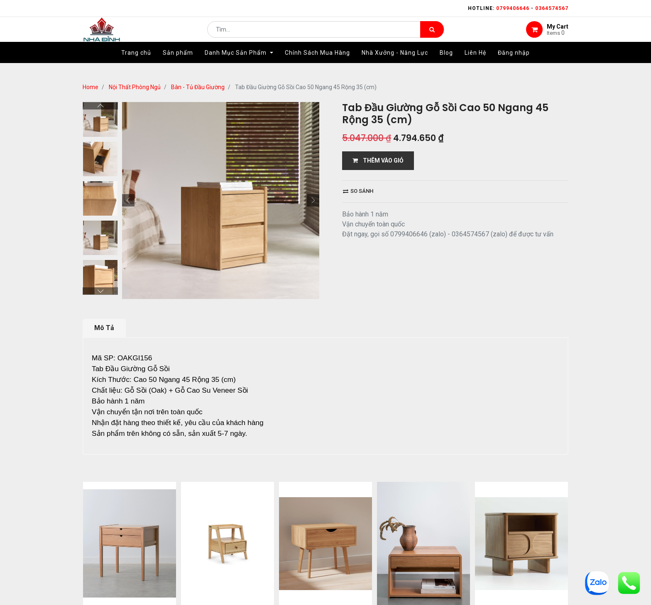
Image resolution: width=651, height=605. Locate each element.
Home (90, 87)
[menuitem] (136, 65)
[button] (128, 200)
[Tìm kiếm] (432, 35)
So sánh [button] (358, 191)
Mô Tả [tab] (104, 328)
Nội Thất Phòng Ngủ (135, 87)
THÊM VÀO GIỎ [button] (378, 160)
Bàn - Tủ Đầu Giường (198, 87)
